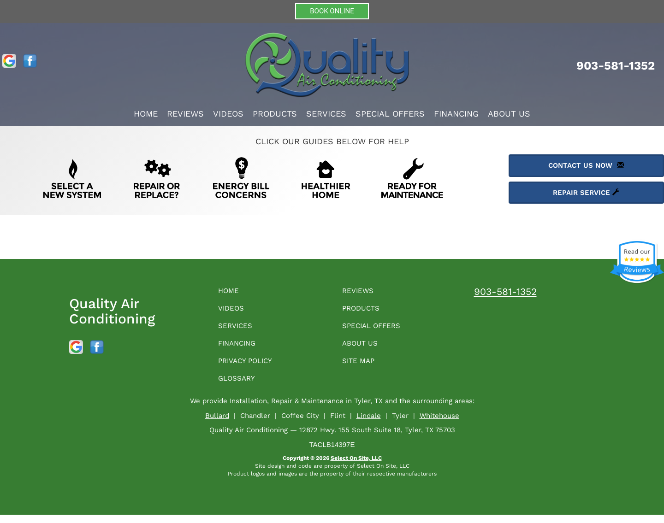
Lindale (368, 424)
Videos (228, 113)
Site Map (361, 367)
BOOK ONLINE (332, 11)
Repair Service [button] (586, 192)
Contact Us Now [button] (586, 165)
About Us (509, 113)
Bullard (217, 424)
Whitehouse (439, 424)
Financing (456, 113)
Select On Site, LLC (356, 466)
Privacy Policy (250, 367)
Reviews (185, 113)
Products (275, 113)
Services (326, 113)
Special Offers (390, 113)
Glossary (240, 386)
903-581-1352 (505, 291)
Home (146, 113)
